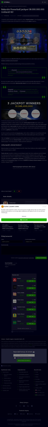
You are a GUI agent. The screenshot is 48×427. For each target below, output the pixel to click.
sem (6, 212)
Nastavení (24, 216)
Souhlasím (25, 219)
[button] (44, 206)
